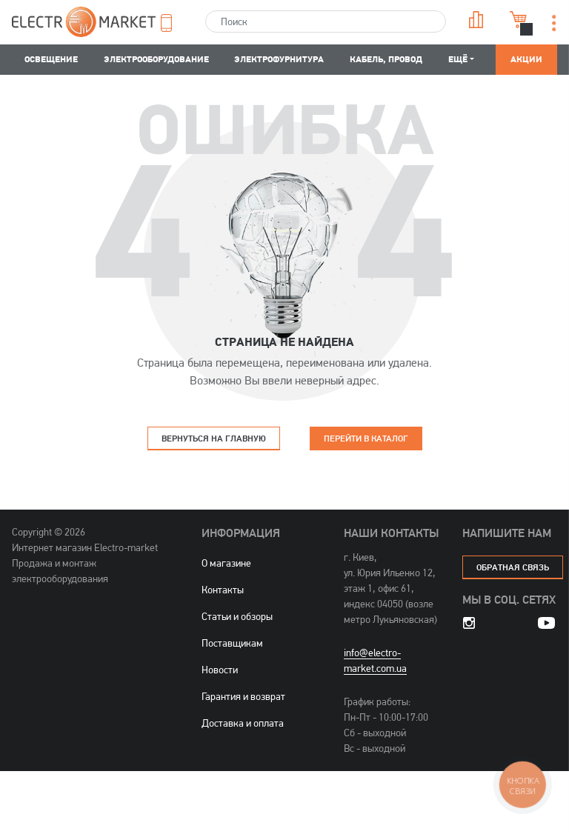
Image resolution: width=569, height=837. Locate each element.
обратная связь (512, 567)
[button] (173, 23)
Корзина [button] (519, 19)
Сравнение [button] (476, 19)
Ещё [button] (457, 58)
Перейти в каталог (366, 438)
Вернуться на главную (214, 438)
